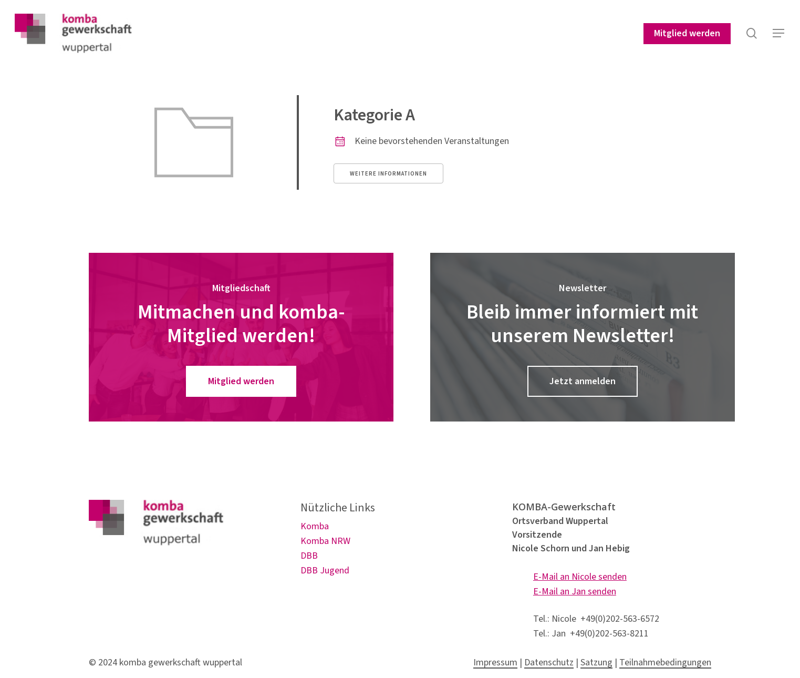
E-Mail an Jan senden (574, 591)
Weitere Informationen (388, 174)
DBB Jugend (324, 570)
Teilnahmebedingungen (665, 662)
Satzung (596, 662)
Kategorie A (374, 115)
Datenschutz (549, 662)
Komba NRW (325, 541)
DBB (309, 555)
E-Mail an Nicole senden (580, 576)
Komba (314, 526)
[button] (779, 36)
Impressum (495, 662)
